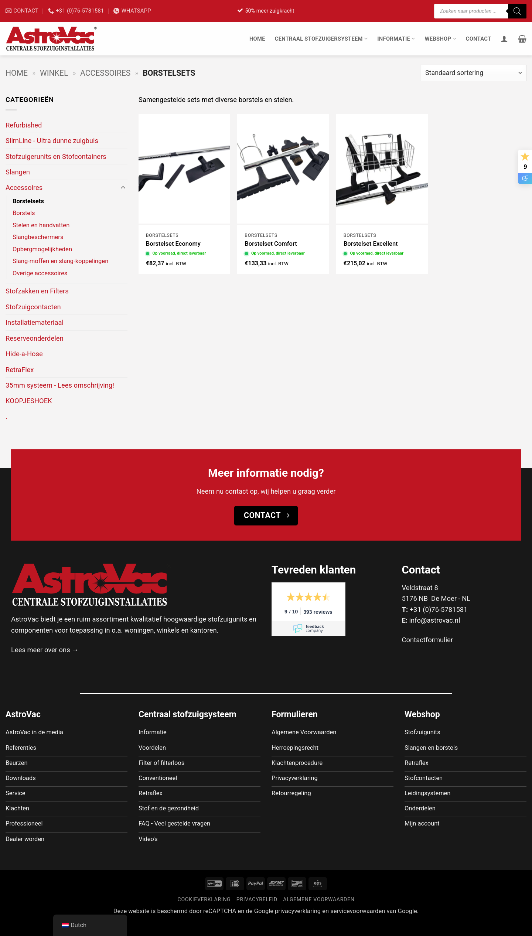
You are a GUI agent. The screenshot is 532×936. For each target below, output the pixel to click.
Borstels (24, 213)
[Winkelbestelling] (473, 73)
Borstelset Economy (173, 243)
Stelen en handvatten (41, 225)
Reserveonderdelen (35, 338)
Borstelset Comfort (271, 243)
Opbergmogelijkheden (42, 249)
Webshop (440, 38)
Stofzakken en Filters (37, 291)
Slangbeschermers (38, 237)
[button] (522, 39)
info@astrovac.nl (434, 620)
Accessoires (105, 73)
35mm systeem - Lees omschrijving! (60, 385)
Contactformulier (427, 640)
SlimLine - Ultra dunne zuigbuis (52, 140)
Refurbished (24, 125)
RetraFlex (20, 370)
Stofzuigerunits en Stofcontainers (56, 156)
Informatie (396, 38)
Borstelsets (28, 201)
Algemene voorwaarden (318, 914)
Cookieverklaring (204, 914)
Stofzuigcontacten (33, 307)
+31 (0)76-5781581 (439, 609)
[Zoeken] (517, 11)
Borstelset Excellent (371, 243)
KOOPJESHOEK (29, 401)
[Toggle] (123, 188)
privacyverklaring (298, 925)
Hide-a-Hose (24, 354)
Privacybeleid (256, 914)
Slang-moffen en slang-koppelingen (60, 261)
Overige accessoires (40, 273)
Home (257, 38)
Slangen (18, 172)
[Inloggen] (504, 39)
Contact (478, 38)
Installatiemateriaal (35, 322)
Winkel (54, 73)
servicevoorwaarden (357, 925)
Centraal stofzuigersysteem (321, 38)
